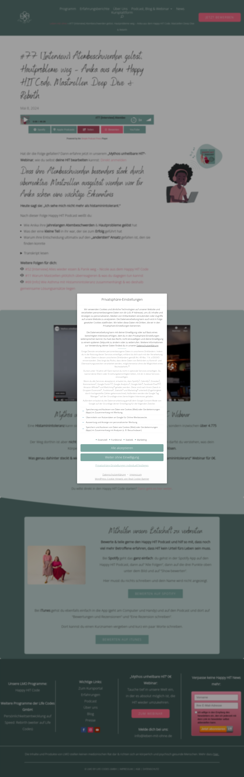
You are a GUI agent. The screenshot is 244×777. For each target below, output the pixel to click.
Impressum (136, 474)
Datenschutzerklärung (147, 345)
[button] (122, 457)
